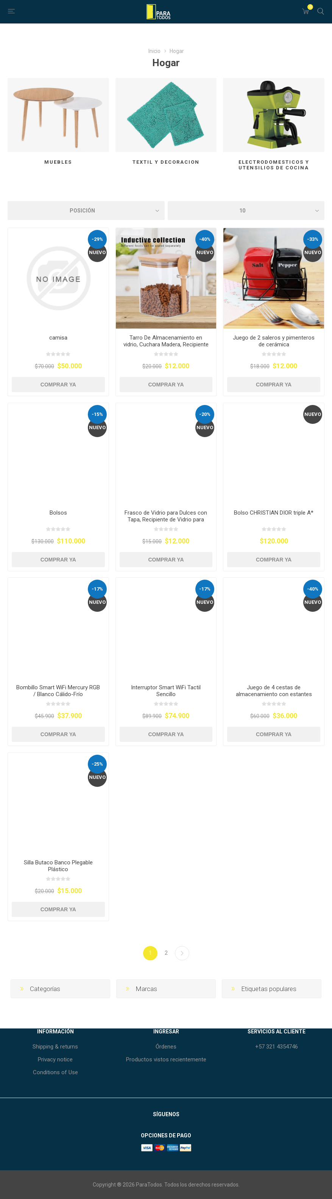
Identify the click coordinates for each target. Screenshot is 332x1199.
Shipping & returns (55, 1046)
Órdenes (166, 1046)
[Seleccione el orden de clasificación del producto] (86, 210)
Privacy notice (55, 1059)
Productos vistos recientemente (166, 1059)
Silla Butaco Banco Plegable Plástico (58, 866)
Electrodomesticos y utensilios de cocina (273, 165)
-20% (204, 414)
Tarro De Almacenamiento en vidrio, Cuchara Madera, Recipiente (166, 341)
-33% (312, 239)
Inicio (154, 51)
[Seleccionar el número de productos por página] (246, 210)
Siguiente (182, 953)
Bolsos (58, 512)
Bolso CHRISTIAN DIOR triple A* (273, 512)
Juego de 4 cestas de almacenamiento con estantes (274, 691)
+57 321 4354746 (276, 1046)
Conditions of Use (55, 1072)
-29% (97, 239)
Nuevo (97, 252)
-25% (97, 764)
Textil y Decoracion (166, 162)
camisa (58, 337)
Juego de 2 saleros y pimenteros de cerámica (274, 341)
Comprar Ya (58, 385)
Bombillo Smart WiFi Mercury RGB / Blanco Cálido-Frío (58, 691)
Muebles (58, 162)
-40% (204, 239)
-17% (97, 589)
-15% (97, 414)
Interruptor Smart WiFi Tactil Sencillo (166, 691)
